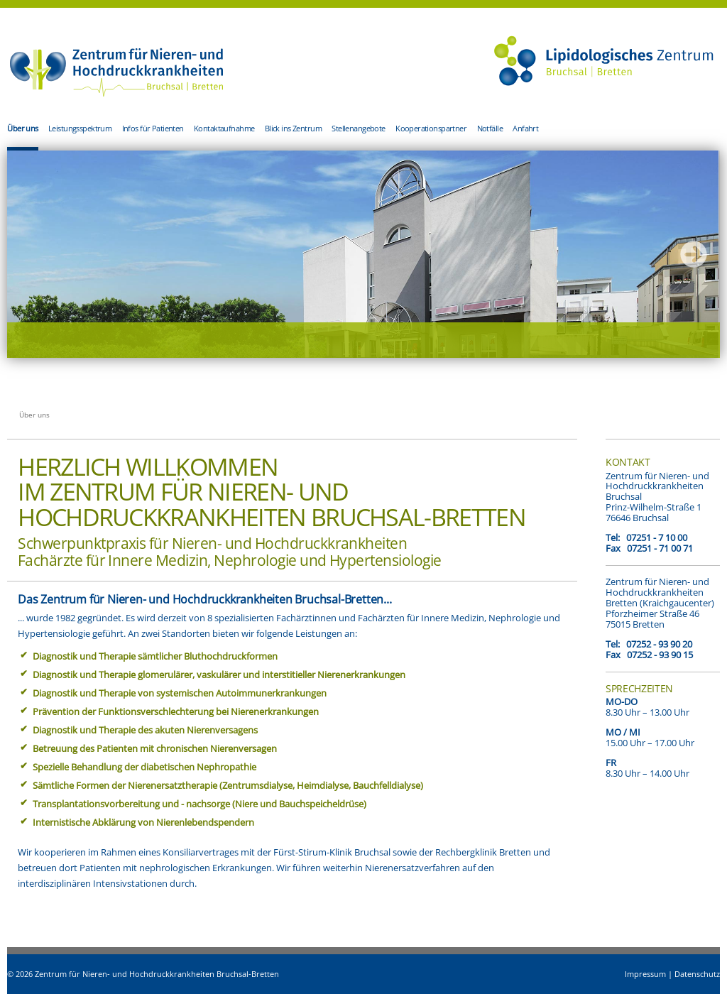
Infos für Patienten (153, 128)
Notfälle (490, 128)
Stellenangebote (358, 128)
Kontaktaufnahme (224, 128)
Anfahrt (525, 128)
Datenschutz (697, 973)
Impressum (645, 973)
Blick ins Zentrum (293, 128)
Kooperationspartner (430, 128)
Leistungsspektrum (79, 128)
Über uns (22, 128)
